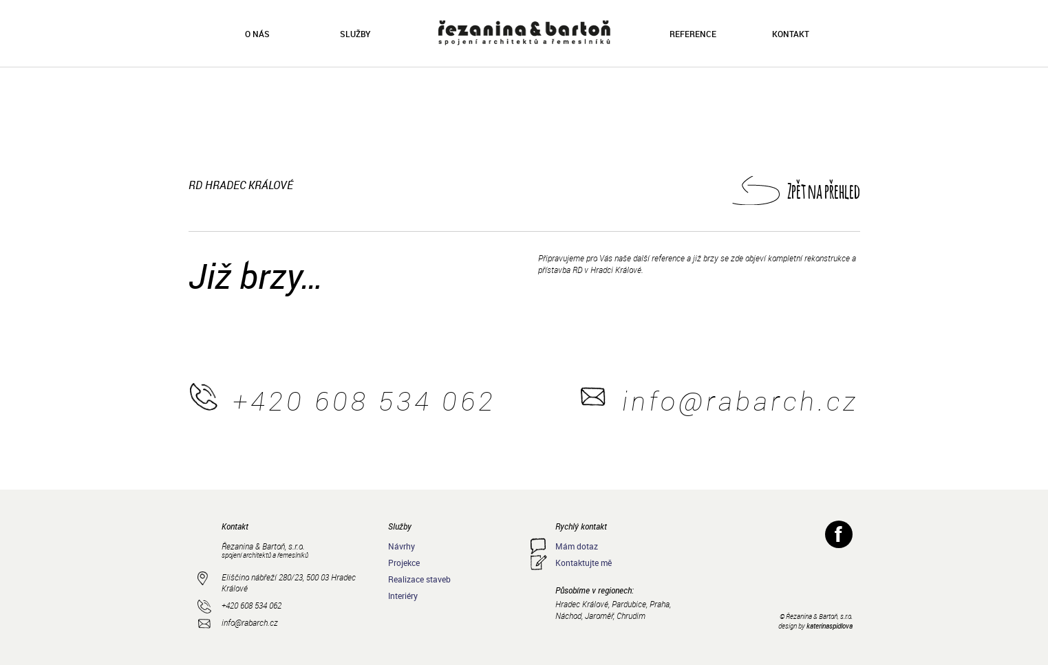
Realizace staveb (419, 579)
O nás (257, 33)
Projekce (404, 562)
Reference (693, 33)
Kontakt (790, 33)
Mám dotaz (576, 546)
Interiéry (403, 595)
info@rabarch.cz (740, 400)
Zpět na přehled (823, 190)
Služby (355, 33)
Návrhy (401, 546)
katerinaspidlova (829, 626)
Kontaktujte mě (583, 562)
